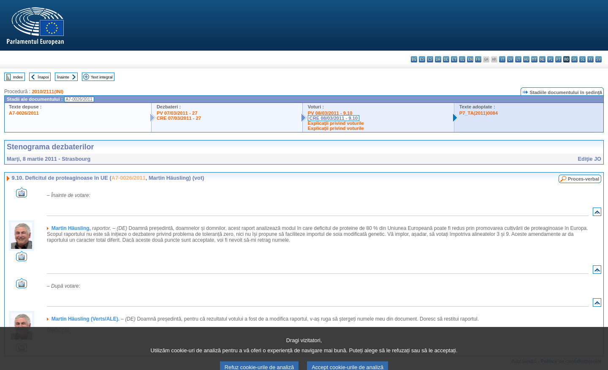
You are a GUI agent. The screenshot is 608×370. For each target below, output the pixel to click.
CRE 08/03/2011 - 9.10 (333, 118)
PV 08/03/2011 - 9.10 (330, 113)
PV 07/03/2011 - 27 (177, 113)
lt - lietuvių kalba (518, 59)
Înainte (63, 77)
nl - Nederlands (542, 59)
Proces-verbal (583, 178)
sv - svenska (598, 59)
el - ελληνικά (462, 59)
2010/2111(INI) (47, 91)
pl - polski (550, 59)
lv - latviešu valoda (510, 59)
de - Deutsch (446, 59)
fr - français (478, 59)
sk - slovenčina (574, 59)
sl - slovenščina (582, 59)
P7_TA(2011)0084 (478, 113)
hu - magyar (526, 59)
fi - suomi (590, 59)
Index (18, 77)
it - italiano (502, 59)
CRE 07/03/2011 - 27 (179, 118)
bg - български (414, 59)
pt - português (558, 59)
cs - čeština (430, 59)
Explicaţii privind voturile (336, 123)
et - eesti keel (454, 59)
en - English (470, 59)
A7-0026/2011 (24, 113)
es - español (422, 59)
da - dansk (438, 59)
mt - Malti (534, 59)
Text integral (102, 77)
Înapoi (43, 77)
